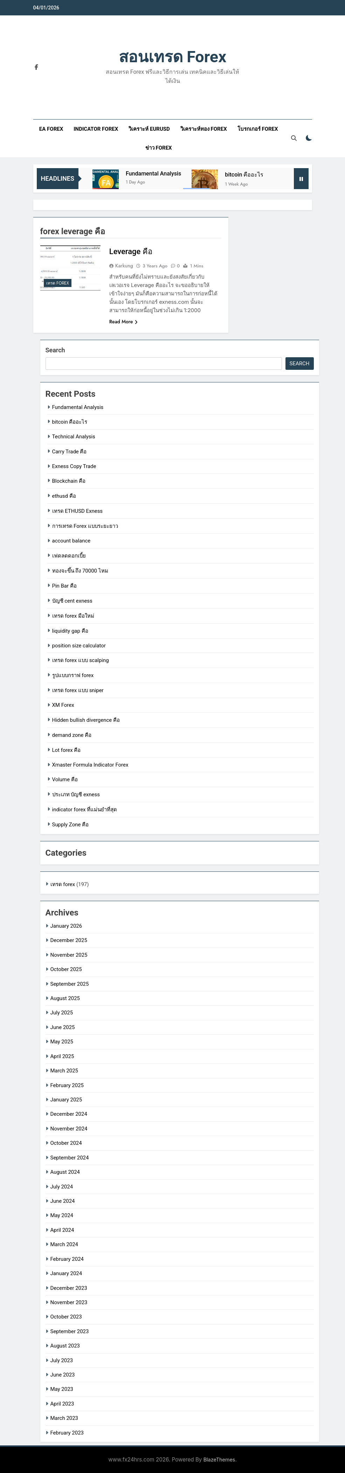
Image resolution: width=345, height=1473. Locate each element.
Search (55, 350)
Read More (123, 321)
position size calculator (79, 645)
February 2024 (67, 1259)
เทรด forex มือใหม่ (73, 616)
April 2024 (62, 1230)
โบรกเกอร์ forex (257, 129)
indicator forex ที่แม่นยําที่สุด (84, 809)
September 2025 (69, 984)
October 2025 (66, 969)
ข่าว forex (158, 148)
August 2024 (65, 1172)
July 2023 (61, 1360)
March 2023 (64, 1418)
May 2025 (61, 1042)
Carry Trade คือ (69, 451)
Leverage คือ (130, 251)
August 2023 (65, 1346)
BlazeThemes (219, 1460)
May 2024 (61, 1215)
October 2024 (66, 1143)
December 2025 (68, 940)
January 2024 (66, 1273)
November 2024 (69, 1129)
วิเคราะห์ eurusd (149, 129)
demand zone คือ (72, 735)
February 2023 (67, 1433)
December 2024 (68, 1114)
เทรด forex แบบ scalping (80, 660)
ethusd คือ (64, 496)
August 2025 (65, 998)
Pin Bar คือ (64, 586)
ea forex (51, 129)
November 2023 (69, 1302)
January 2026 (66, 926)
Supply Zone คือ (70, 824)
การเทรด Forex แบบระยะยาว (85, 526)
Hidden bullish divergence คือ (86, 720)
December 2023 (68, 1288)
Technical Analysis (73, 436)
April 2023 (62, 1404)
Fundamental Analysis (153, 173)
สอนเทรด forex (172, 57)
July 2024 (61, 1187)
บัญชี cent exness (72, 601)
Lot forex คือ (66, 750)
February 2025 (67, 1085)
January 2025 (66, 1100)
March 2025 (64, 1071)
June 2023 (62, 1375)
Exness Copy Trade (74, 466)
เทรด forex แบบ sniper (78, 690)
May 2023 (61, 1389)
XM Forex (63, 705)
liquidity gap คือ (70, 631)
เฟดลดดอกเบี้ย (69, 556)
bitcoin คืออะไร (244, 174)
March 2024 (64, 1244)
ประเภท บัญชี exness (76, 794)
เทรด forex (57, 283)
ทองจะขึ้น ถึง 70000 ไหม (80, 571)
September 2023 (69, 1331)
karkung (124, 265)
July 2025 (61, 1012)
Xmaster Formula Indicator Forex (90, 765)
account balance (71, 541)
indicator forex (96, 129)
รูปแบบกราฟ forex (73, 675)
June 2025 (62, 1027)
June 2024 (62, 1201)
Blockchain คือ (69, 481)
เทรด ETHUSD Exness (77, 511)
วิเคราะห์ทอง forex (203, 129)
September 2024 (69, 1158)
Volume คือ (65, 779)
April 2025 (62, 1056)
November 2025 (69, 955)
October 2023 (66, 1317)
